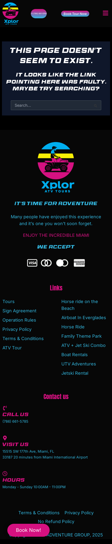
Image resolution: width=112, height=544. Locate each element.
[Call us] (4, 408)
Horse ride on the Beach (79, 305)
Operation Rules (19, 320)
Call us (15, 415)
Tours (8, 301)
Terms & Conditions (23, 338)
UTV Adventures (78, 363)
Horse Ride (73, 326)
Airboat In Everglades (83, 317)
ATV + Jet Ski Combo (83, 345)
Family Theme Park (81, 336)
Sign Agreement (19, 310)
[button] (105, 13)
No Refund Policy (56, 521)
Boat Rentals (74, 354)
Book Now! (28, 530)
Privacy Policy (17, 329)
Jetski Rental (74, 373)
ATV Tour (12, 347)
